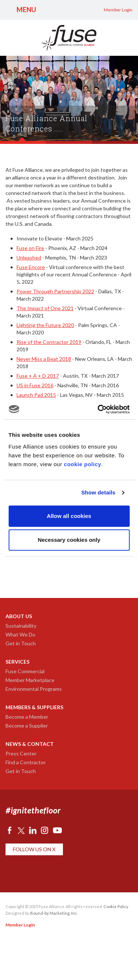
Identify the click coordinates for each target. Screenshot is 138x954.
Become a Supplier (27, 725)
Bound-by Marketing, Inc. (54, 913)
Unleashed (29, 257)
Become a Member (27, 717)
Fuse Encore (31, 267)
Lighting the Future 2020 (45, 325)
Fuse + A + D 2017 (38, 376)
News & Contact (30, 744)
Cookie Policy (115, 906)
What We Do (20, 634)
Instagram (44, 830)
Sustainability (21, 626)
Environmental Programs (34, 689)
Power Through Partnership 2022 (55, 291)
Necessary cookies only (69, 540)
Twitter (21, 830)
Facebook (10, 830)
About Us (19, 616)
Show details (98, 492)
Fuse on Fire (30, 248)
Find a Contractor (26, 762)
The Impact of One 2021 (45, 308)
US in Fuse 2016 (35, 385)
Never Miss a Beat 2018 (44, 359)
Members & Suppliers (34, 707)
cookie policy (83, 464)
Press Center (21, 753)
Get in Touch (21, 643)
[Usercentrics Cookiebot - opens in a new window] (98, 409)
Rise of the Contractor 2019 (49, 342)
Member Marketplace (30, 680)
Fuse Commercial (25, 671)
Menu (26, 10)
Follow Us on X (34, 849)
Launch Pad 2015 (36, 395)
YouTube (57, 830)
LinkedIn (33, 830)
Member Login (118, 9)
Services (17, 662)
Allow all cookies (69, 516)
